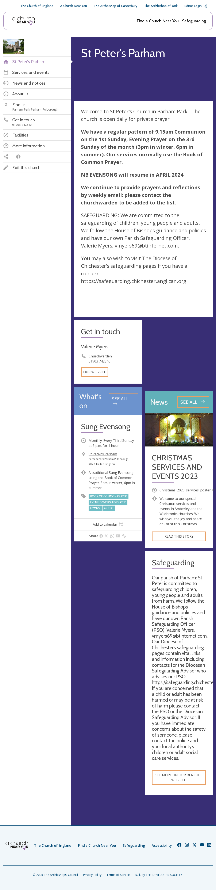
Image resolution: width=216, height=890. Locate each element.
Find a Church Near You (158, 20)
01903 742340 (99, 361)
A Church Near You (73, 6)
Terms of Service (118, 875)
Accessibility (162, 845)
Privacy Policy (92, 875)
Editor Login (196, 5)
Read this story (179, 536)
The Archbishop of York (161, 6)
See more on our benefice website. (178, 777)
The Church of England (36, 6)
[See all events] (123, 401)
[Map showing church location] (179, 354)
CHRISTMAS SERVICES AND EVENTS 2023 (177, 466)
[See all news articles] (193, 402)
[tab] (108, 524)
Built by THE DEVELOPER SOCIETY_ (159, 875)
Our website (94, 372)
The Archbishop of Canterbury (115, 6)
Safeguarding (194, 20)
